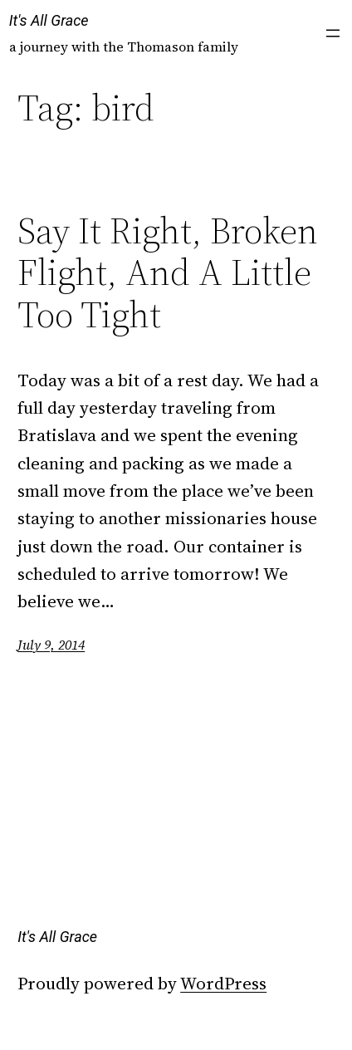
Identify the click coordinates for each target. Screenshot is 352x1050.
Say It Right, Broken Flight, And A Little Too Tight (167, 273)
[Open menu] (333, 33)
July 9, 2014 (51, 644)
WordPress (223, 983)
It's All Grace (49, 20)
